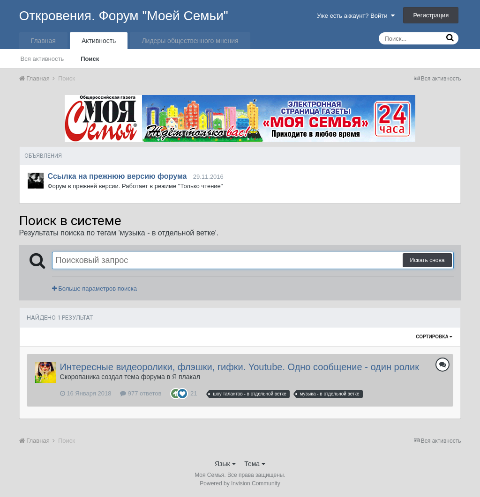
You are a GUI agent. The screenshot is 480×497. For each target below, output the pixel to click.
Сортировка (434, 336)
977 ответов (140, 393)
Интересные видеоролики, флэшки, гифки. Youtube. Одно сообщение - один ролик (239, 367)
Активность (99, 40)
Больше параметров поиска (94, 288)
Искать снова (427, 260)
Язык (225, 464)
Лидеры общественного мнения (190, 40)
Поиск (90, 58)
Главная (43, 40)
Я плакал (186, 376)
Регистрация (431, 15)
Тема (254, 464)
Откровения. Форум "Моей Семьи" (123, 15)
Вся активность (42, 58)
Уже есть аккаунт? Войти (356, 15)
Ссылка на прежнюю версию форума (117, 176)
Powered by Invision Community (240, 483)
